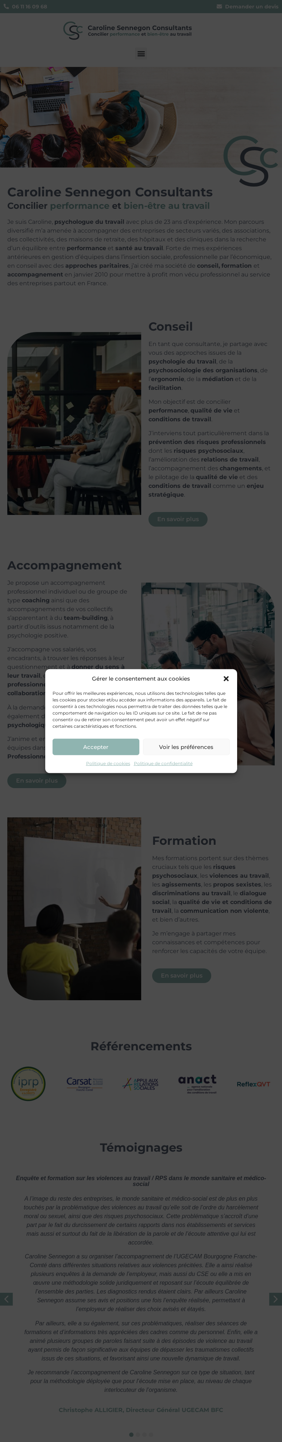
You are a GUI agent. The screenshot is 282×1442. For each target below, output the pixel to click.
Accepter (95, 746)
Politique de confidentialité (163, 763)
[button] (226, 678)
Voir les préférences (186, 746)
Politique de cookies (108, 763)
